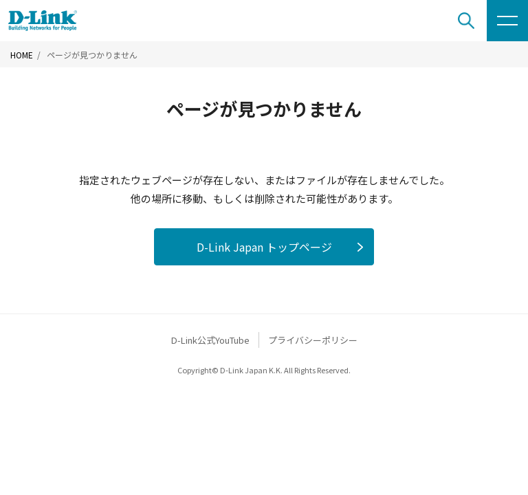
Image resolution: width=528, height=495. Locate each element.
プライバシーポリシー (313, 339)
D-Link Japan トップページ (264, 247)
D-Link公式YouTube (210, 339)
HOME (21, 55)
